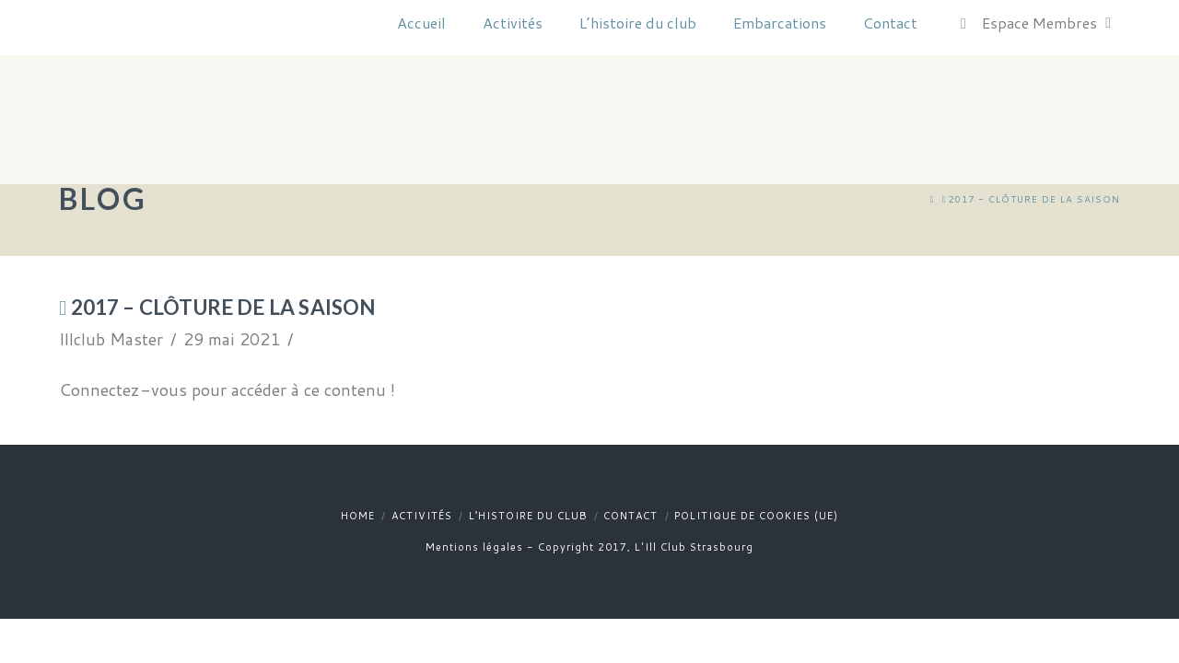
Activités (421, 515)
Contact (630, 515)
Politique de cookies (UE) (756, 515)
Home (358, 515)
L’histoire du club (528, 515)
